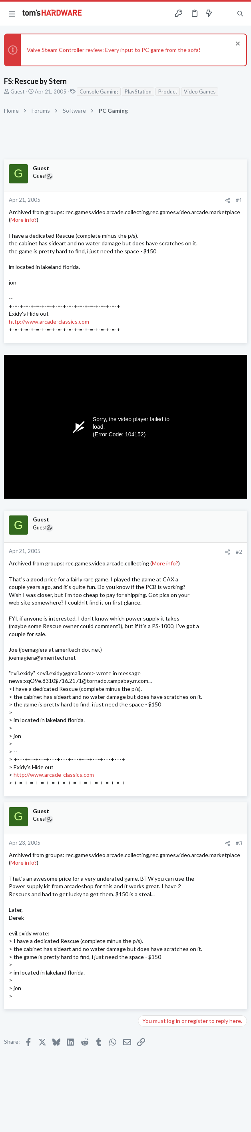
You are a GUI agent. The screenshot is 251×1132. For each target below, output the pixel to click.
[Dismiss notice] (236, 44)
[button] (12, 13)
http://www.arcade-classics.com (49, 321)
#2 (239, 552)
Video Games (199, 91)
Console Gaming (99, 91)
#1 (239, 200)
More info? (23, 219)
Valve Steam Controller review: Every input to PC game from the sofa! (114, 49)
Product (167, 91)
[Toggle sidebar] (224, 13)
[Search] (240, 13)
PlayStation (138, 91)
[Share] (227, 200)
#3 (239, 843)
